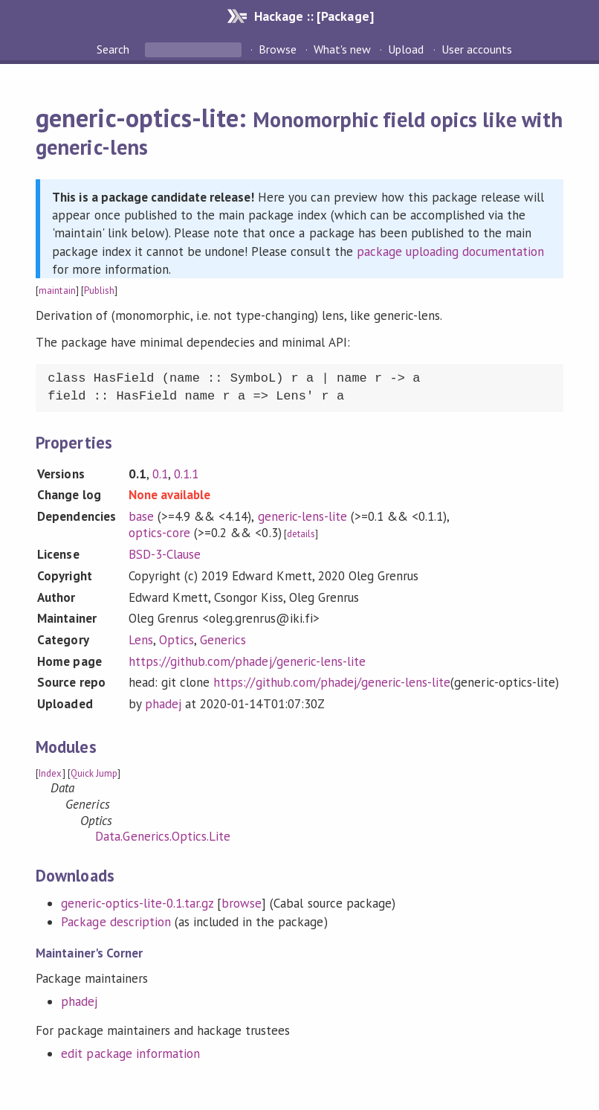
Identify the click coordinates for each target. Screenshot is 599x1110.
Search (114, 49)
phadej (163, 704)
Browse (278, 49)
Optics (176, 640)
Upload (406, 49)
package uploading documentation (451, 251)
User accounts (476, 49)
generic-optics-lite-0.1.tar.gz (137, 903)
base (141, 516)
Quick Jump (94, 773)
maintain (57, 290)
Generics (223, 640)
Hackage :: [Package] (313, 16)
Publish (99, 290)
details (301, 533)
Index (50, 773)
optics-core (159, 532)
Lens (141, 640)
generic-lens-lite (302, 516)
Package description (115, 922)
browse (241, 903)
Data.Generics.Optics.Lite (162, 836)
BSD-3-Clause (165, 554)
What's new (342, 49)
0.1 (160, 474)
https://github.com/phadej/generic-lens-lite (247, 661)
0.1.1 (186, 474)
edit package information (130, 1053)
